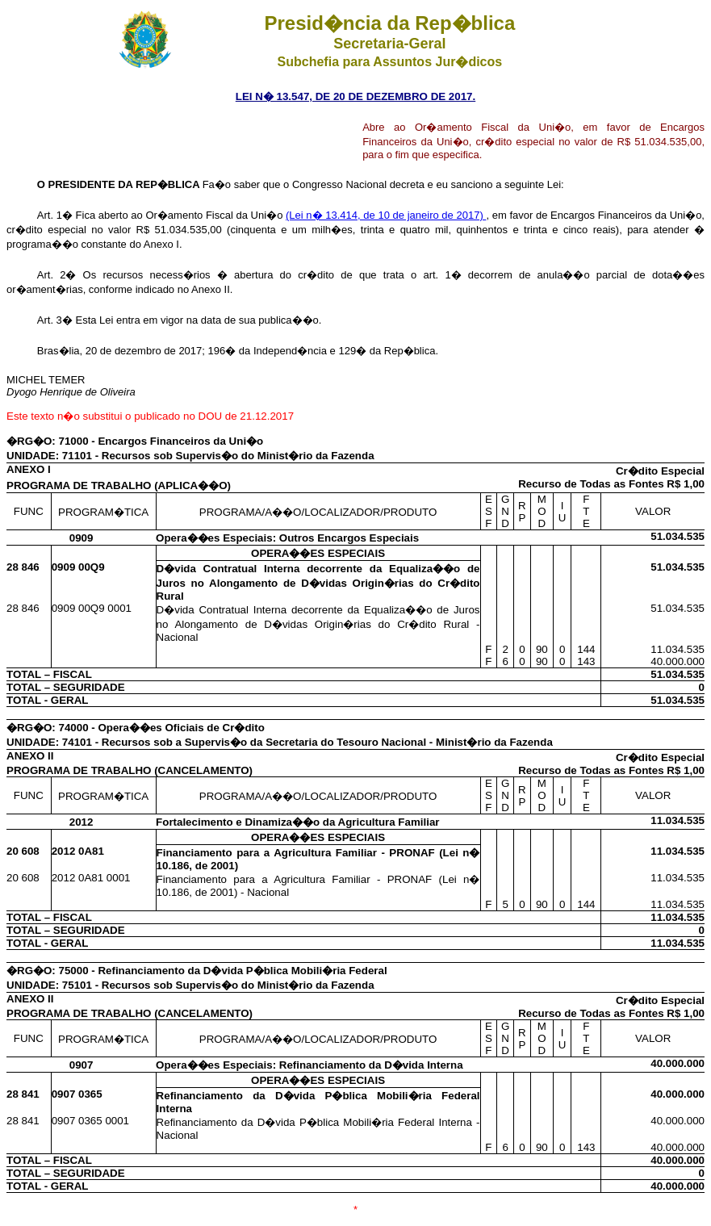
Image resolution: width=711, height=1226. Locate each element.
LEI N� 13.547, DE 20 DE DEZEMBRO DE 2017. (355, 96)
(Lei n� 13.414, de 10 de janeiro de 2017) (386, 215)
